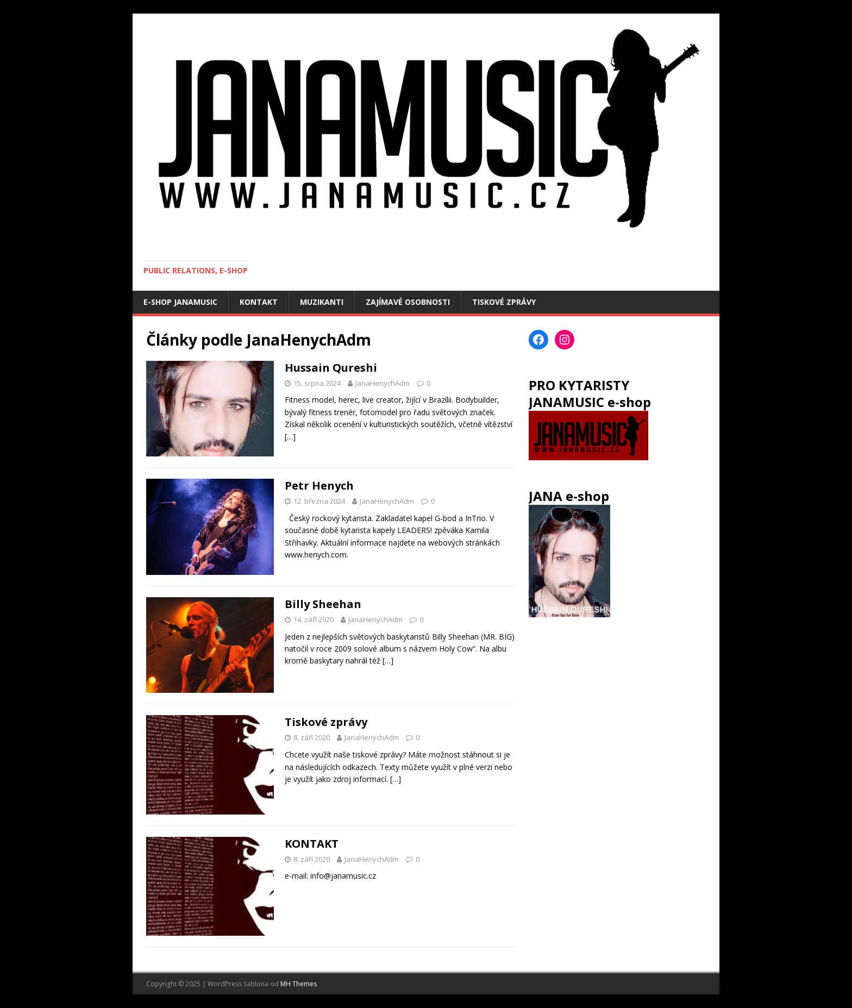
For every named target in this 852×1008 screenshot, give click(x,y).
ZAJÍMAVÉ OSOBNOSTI (408, 302)
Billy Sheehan (323, 604)
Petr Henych (319, 485)
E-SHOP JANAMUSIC (180, 302)
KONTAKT (259, 302)
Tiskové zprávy (326, 722)
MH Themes (298, 983)
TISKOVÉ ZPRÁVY (504, 302)
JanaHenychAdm (382, 383)
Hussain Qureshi (331, 367)
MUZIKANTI (321, 302)
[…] (290, 436)
